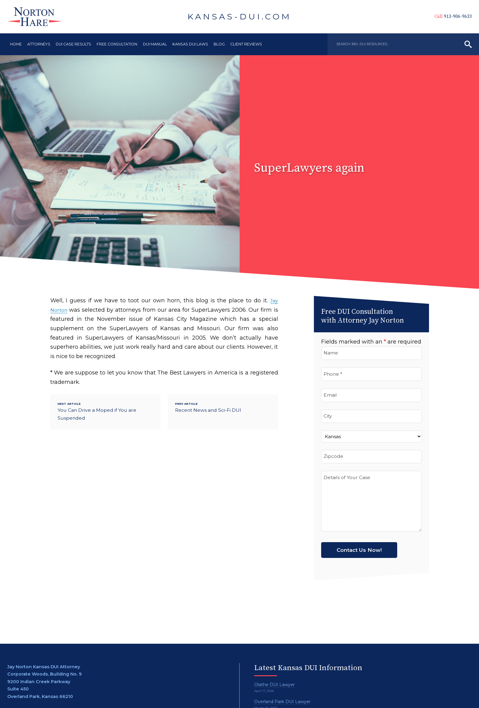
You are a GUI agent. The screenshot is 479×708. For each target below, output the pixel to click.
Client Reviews (246, 44)
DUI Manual (155, 44)
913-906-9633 (441, 16)
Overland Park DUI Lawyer (283, 701)
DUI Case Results (73, 44)
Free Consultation (117, 44)
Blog (219, 44)
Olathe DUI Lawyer (275, 684)
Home (16, 44)
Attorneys (38, 44)
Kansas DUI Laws (190, 44)
